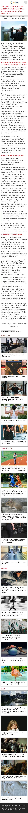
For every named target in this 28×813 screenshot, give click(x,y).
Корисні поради (23, 323)
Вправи (15, 323)
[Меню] (25, 2)
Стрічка (18, 331)
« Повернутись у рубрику (8, 331)
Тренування (4, 323)
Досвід (10, 323)
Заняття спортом (14, 326)
